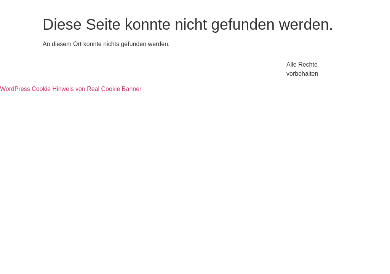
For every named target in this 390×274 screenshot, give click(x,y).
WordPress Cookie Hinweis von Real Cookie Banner (70, 89)
